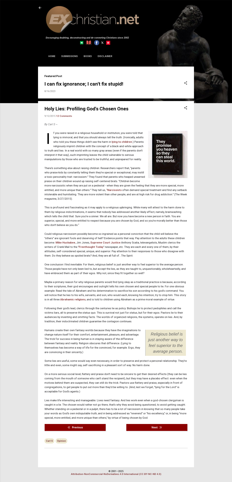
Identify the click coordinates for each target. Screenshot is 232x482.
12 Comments (64, 116)
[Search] (192, 9)
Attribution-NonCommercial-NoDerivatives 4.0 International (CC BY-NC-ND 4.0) (116, 474)
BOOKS (88, 56)
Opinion (61, 440)
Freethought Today (91, 246)
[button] (186, 83)
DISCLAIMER (105, 56)
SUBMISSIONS (69, 56)
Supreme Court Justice (105, 242)
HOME (51, 56)
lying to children (122, 141)
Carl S (49, 440)
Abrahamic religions (73, 299)
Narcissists (114, 190)
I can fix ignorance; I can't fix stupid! (83, 84)
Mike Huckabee (65, 242)
